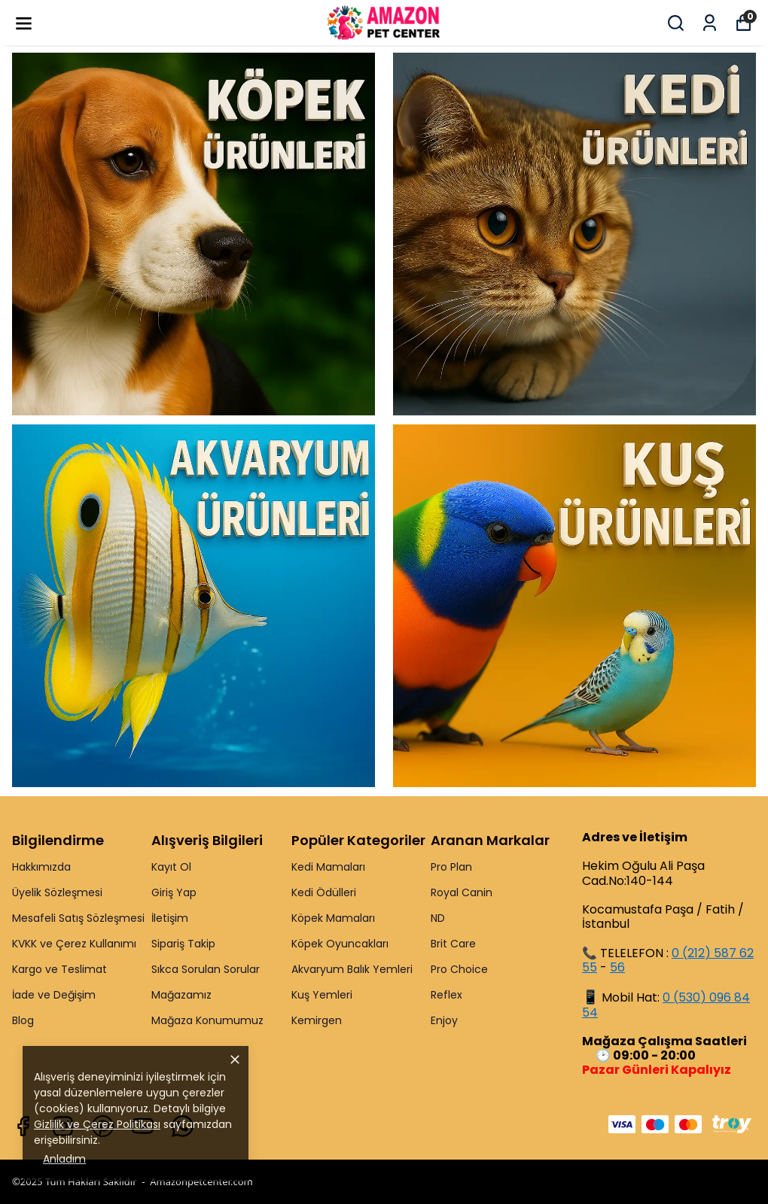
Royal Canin (461, 892)
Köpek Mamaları (333, 918)
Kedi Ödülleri (323, 892)
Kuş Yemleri (321, 994)
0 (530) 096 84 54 (666, 1005)
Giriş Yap (174, 892)
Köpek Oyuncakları (340, 943)
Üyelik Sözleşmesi (57, 892)
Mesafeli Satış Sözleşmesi (78, 918)
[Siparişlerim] (709, 23)
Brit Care (453, 943)
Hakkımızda (41, 866)
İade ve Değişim (54, 994)
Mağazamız (181, 994)
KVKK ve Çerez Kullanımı (74, 943)
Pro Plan (451, 866)
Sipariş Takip (183, 943)
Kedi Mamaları (328, 866)
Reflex (446, 994)
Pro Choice (459, 969)
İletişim (169, 918)
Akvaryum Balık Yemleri (352, 969)
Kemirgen (316, 1020)
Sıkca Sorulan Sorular (205, 969)
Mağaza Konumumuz (207, 1020)
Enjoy (444, 1020)
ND (438, 918)
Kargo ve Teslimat (59, 969)
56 (617, 967)
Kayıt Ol (171, 866)
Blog (23, 1020)
